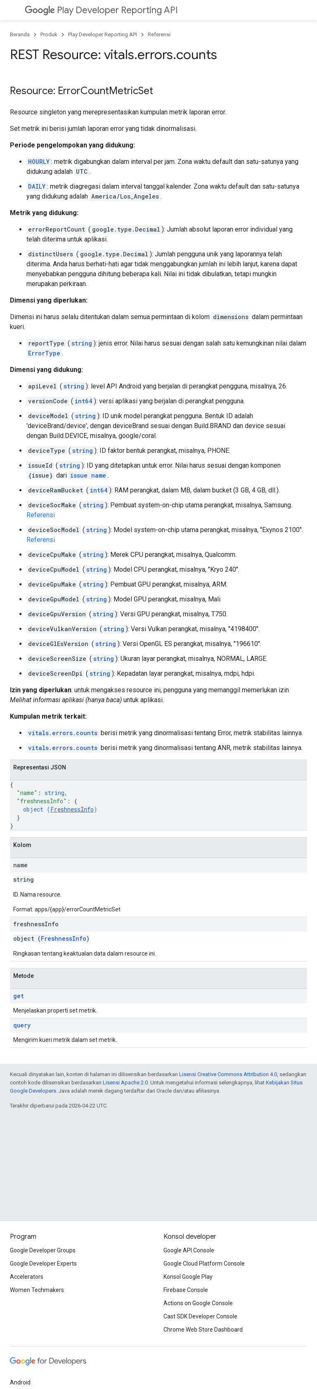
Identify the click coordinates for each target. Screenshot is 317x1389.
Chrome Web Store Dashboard (203, 1329)
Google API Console (188, 1250)
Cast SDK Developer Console (200, 1316)
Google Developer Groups (43, 1250)
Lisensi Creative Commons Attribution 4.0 (228, 1074)
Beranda (20, 34)
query (22, 1025)
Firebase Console (185, 1290)
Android (20, 1382)
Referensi (159, 34)
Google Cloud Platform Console (204, 1263)
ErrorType (44, 353)
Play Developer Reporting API (101, 10)
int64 (83, 401)
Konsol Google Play (188, 1276)
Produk (48, 34)
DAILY (36, 186)
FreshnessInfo (72, 809)
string (81, 343)
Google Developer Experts (43, 1263)
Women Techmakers (37, 1290)
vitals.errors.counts (62, 733)
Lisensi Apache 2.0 (125, 1082)
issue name (88, 475)
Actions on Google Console (198, 1303)
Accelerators (26, 1276)
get (18, 996)
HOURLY (39, 162)
